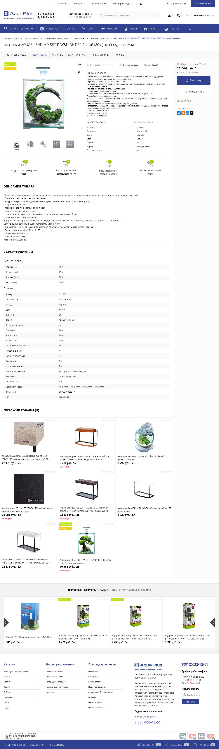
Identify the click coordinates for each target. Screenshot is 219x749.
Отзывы (92, 697)
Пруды (7, 707)
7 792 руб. (144, 464)
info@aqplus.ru (191, 694)
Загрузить (64, 386)
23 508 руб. (86, 516)
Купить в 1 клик (193, 92)
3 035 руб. (173, 642)
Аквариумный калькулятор (100, 692)
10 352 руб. (87, 568)
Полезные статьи (96, 707)
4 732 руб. (144, 516)
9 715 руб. (86, 464)
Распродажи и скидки (56, 682)
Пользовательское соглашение (20, 733)
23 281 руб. (29, 516)
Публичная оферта (14, 738)
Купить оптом (99, 3)
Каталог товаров (19, 28)
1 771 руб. (67, 642)
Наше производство (123, 3)
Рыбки (7, 676)
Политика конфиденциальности (20, 736)
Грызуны (8, 697)
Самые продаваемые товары (131, 590)
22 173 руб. (29, 464)
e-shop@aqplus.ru (145, 716)
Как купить (79, 3)
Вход (169, 3)
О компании (60, 3)
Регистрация (180, 3)
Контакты (191, 702)
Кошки (7, 687)
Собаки (7, 692)
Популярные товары (55, 676)
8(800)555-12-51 (38, 745)
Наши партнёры (95, 702)
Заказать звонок (203, 3)
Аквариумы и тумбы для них (16, 671)
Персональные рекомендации (88, 590)
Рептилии (8, 682)
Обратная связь (15, 745)
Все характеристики (143, 122)
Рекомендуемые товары (57, 687)
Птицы (7, 702)
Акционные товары (54, 671)
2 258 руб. (120, 642)
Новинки (50, 692)
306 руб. (13, 642)
